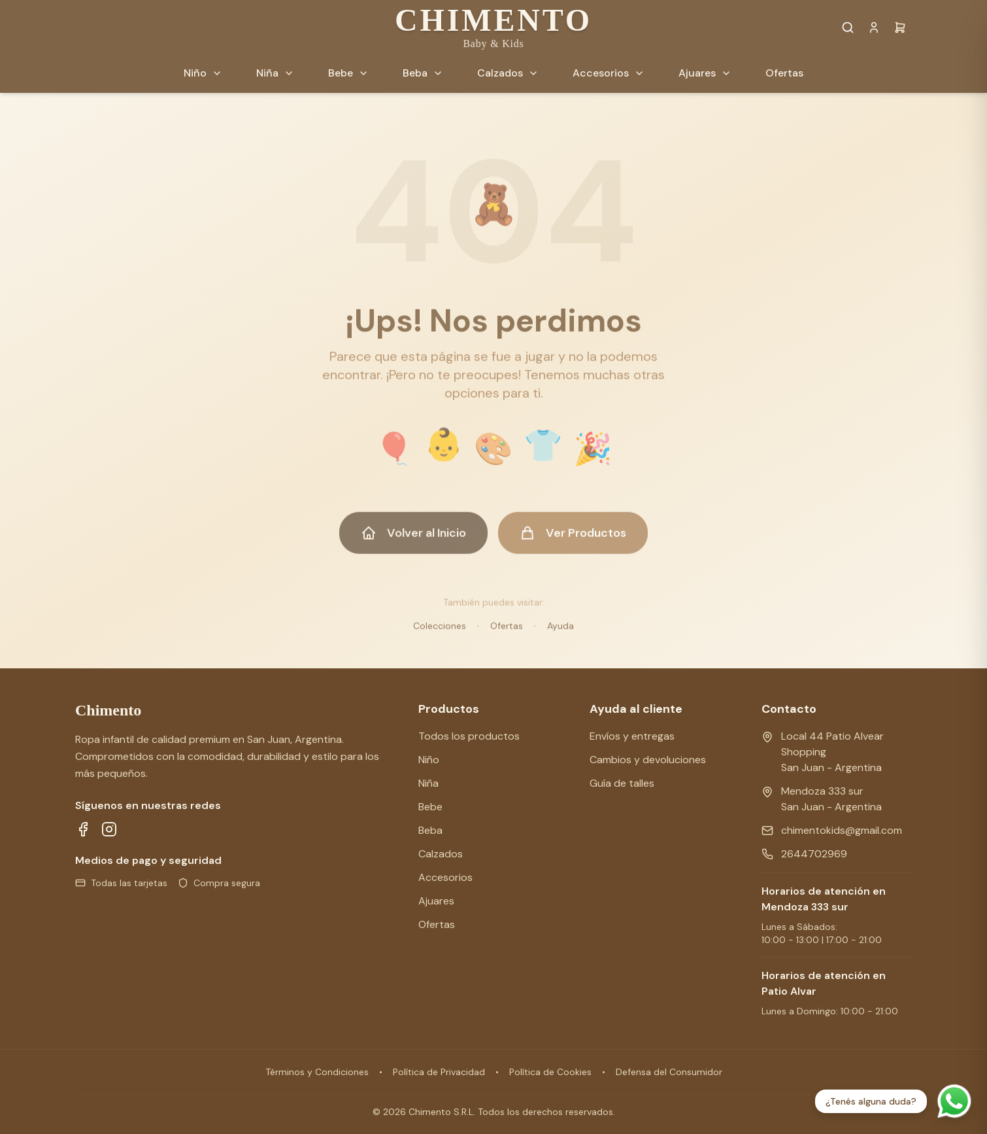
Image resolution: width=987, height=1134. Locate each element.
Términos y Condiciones (317, 1072)
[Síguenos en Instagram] (109, 829)
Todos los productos (469, 736)
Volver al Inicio (413, 540)
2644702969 (814, 854)
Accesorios (445, 877)
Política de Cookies (550, 1072)
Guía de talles (622, 783)
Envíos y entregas (632, 736)
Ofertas (506, 633)
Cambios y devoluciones (648, 759)
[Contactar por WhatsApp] (954, 1101)
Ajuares (436, 901)
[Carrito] (900, 27)
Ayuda (560, 633)
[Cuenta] (874, 27)
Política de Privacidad (439, 1072)
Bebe (430, 807)
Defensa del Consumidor (669, 1072)
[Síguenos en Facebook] (83, 829)
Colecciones (439, 633)
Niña (428, 783)
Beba (430, 830)
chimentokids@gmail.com (841, 830)
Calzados (440, 854)
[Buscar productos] (848, 27)
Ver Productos (573, 540)
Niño (428, 759)
